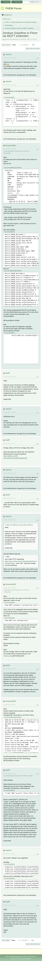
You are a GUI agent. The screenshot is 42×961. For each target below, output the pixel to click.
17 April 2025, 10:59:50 (9, 85)
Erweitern (18, 167)
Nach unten (6, 45)
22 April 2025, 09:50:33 (9, 376)
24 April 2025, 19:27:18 (9, 668)
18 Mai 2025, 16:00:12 (9, 853)
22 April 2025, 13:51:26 (9, 473)
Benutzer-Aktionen (33, 48)
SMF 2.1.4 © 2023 (16, 958)
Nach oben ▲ (32, 956)
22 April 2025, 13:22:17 (9, 443)
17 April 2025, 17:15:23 (9, 149)
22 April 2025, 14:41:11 (9, 498)
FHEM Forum (13, 8)
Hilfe (7, 956)
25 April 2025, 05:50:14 (9, 704)
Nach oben (6, 940)
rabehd (8, 54)
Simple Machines (26, 958)
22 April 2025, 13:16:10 (9, 412)
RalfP (7, 373)
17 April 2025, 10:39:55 (9, 57)
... (21, 45)
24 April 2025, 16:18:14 (9, 519)
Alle (33, 45)
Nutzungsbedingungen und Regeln (18, 956)
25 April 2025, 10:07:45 (9, 773)
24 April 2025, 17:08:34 (9, 587)
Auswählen (11, 97)
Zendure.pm (7, 656)
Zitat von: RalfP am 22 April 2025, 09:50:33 (19, 525)
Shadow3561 (10, 145)
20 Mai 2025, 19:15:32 (9, 905)
